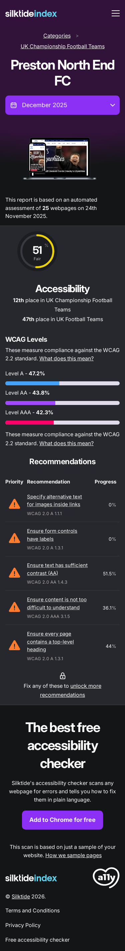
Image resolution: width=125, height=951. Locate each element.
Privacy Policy (23, 925)
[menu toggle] (115, 13)
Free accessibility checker (37, 939)
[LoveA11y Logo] (106, 879)
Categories (57, 35)
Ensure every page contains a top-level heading (50, 642)
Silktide (21, 896)
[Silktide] (31, 13)
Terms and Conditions (32, 910)
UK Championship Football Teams (63, 46)
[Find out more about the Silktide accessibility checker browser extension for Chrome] (62, 773)
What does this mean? (66, 358)
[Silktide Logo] (31, 877)
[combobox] (62, 105)
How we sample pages (73, 855)
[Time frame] (62, 105)
